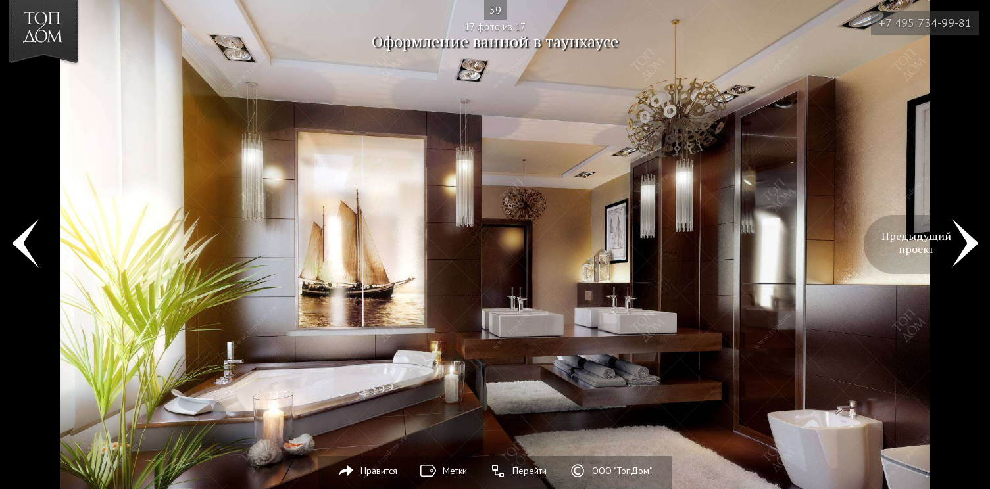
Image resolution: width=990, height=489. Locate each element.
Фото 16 (25, 244)
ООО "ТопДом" (622, 471)
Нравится (378, 471)
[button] (58, 86)
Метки (455, 471)
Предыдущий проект (916, 242)
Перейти (529, 471)
